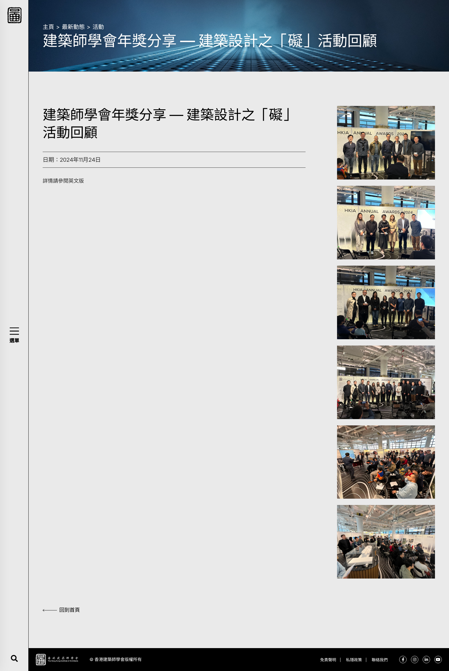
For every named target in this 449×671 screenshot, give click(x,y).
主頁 (48, 26)
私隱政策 (354, 659)
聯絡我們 (380, 659)
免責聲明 (328, 659)
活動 (98, 26)
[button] (14, 331)
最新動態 (73, 26)
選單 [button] (14, 341)
